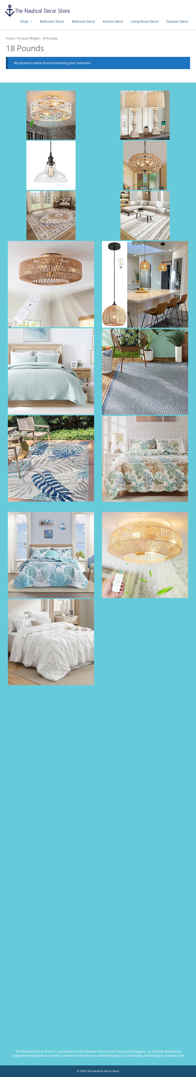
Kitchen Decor (113, 21)
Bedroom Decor (83, 21)
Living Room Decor (145, 21)
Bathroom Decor (52, 21)
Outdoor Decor (177, 21)
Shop (28, 22)
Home (10, 38)
